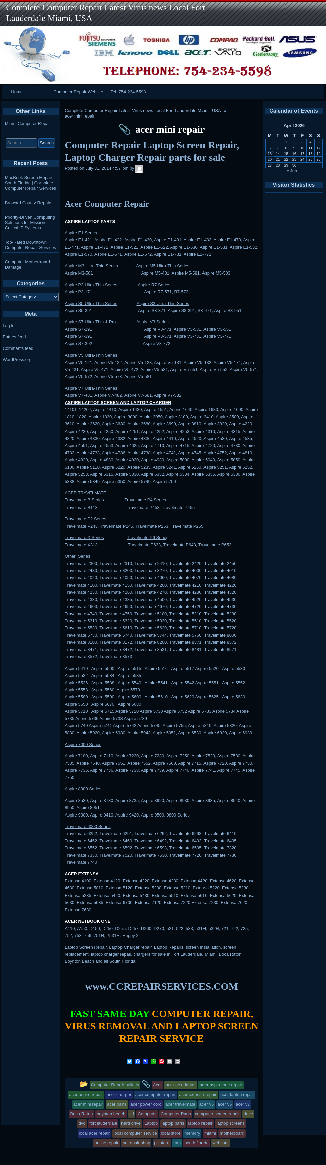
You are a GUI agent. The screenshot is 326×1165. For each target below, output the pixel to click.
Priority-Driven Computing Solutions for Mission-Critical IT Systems (30, 222)
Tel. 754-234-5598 (128, 91)
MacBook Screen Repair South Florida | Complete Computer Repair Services (30, 183)
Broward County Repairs (29, 202)
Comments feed (18, 348)
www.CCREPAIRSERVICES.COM (161, 986)
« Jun (292, 170)
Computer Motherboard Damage (27, 264)
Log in (8, 325)
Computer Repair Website (78, 91)
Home (17, 91)
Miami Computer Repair (28, 123)
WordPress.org (17, 359)
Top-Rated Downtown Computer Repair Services (30, 245)
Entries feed (14, 336)
